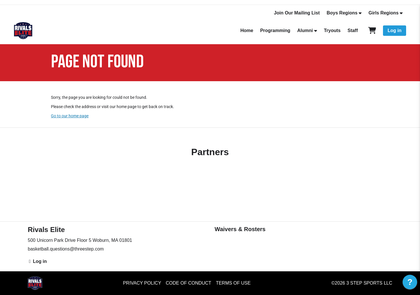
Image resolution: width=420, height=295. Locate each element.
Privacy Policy (142, 283)
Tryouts (332, 30)
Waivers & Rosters (240, 229)
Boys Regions (342, 12)
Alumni (305, 30)
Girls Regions (384, 12)
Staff (352, 30)
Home (246, 30)
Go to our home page (70, 116)
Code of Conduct (188, 283)
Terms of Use (233, 283)
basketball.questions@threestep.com (66, 248)
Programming (275, 30)
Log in (394, 30)
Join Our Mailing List (297, 12)
